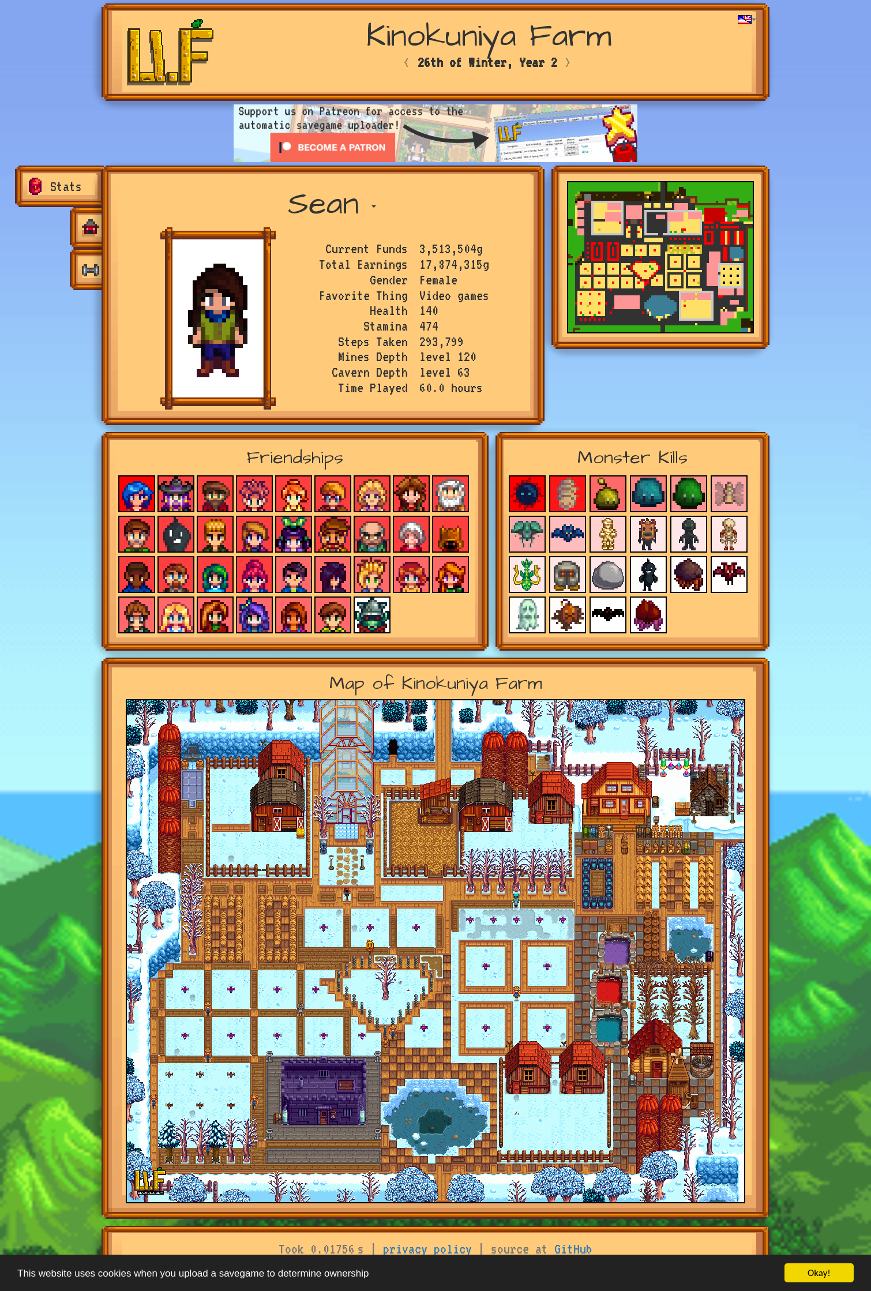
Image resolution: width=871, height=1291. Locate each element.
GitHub (573, 1248)
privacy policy (427, 1248)
